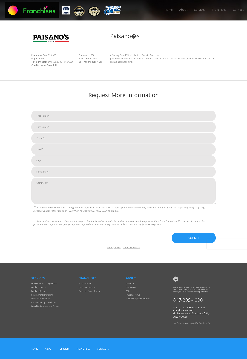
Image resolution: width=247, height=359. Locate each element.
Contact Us (131, 287)
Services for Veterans (40, 298)
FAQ (128, 291)
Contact (238, 9)
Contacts (103, 348)
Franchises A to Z (86, 283)
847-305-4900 (188, 300)
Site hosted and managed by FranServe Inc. (192, 323)
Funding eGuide (38, 291)
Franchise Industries (87, 287)
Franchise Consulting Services (44, 283)
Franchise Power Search (89, 291)
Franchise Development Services (45, 306)
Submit (193, 241)
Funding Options (38, 287)
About (183, 9)
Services (199, 9)
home (34, 348)
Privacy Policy (114, 250)
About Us (130, 283)
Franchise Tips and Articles (138, 298)
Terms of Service (131, 250)
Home (169, 9)
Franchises (219, 9)
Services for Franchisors (42, 295)
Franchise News (133, 295)
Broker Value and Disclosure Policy (191, 313)
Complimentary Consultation (44, 302)
